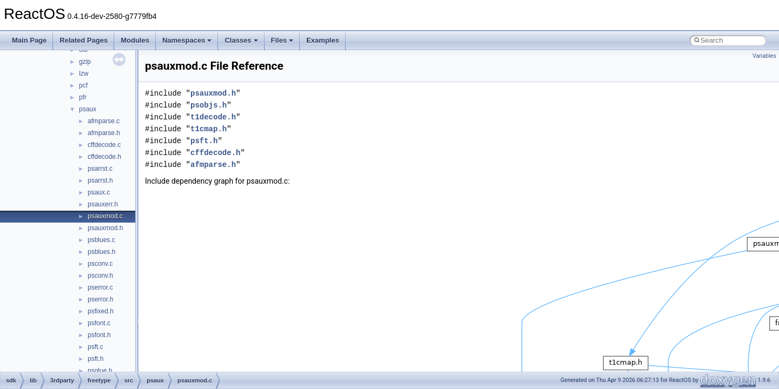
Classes (241, 40)
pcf (83, 85)
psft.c (95, 347)
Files (282, 40)
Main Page (29, 40)
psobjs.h (208, 105)
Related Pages (84, 40)
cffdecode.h (104, 156)
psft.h (95, 359)
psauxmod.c (105, 216)
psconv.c (100, 263)
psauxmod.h (105, 228)
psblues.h (101, 252)
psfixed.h (101, 311)
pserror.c (100, 287)
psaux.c (99, 192)
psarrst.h (100, 180)
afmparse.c (104, 121)
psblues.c (101, 240)
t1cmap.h (208, 129)
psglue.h (100, 370)
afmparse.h (104, 133)
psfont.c (99, 323)
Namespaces (187, 40)
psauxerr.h (103, 204)
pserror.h (100, 299)
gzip (85, 61)
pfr (83, 97)
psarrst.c (100, 168)
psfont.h (99, 335)
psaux (87, 109)
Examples (322, 40)
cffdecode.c (104, 145)
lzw (83, 73)
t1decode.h (213, 117)
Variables (764, 55)
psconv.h (100, 275)
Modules (135, 40)
